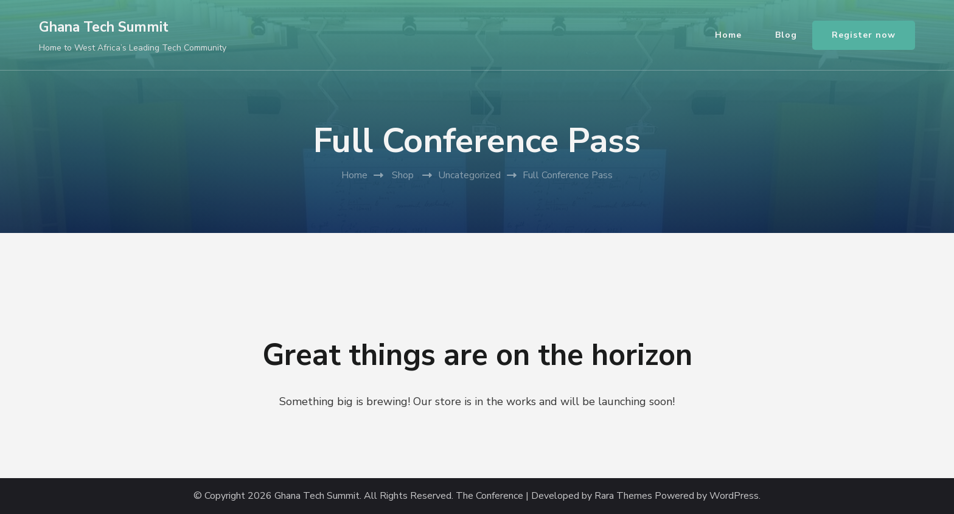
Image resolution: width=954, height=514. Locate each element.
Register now (864, 35)
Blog (786, 35)
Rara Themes (623, 496)
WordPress (734, 496)
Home (728, 35)
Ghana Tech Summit (104, 27)
